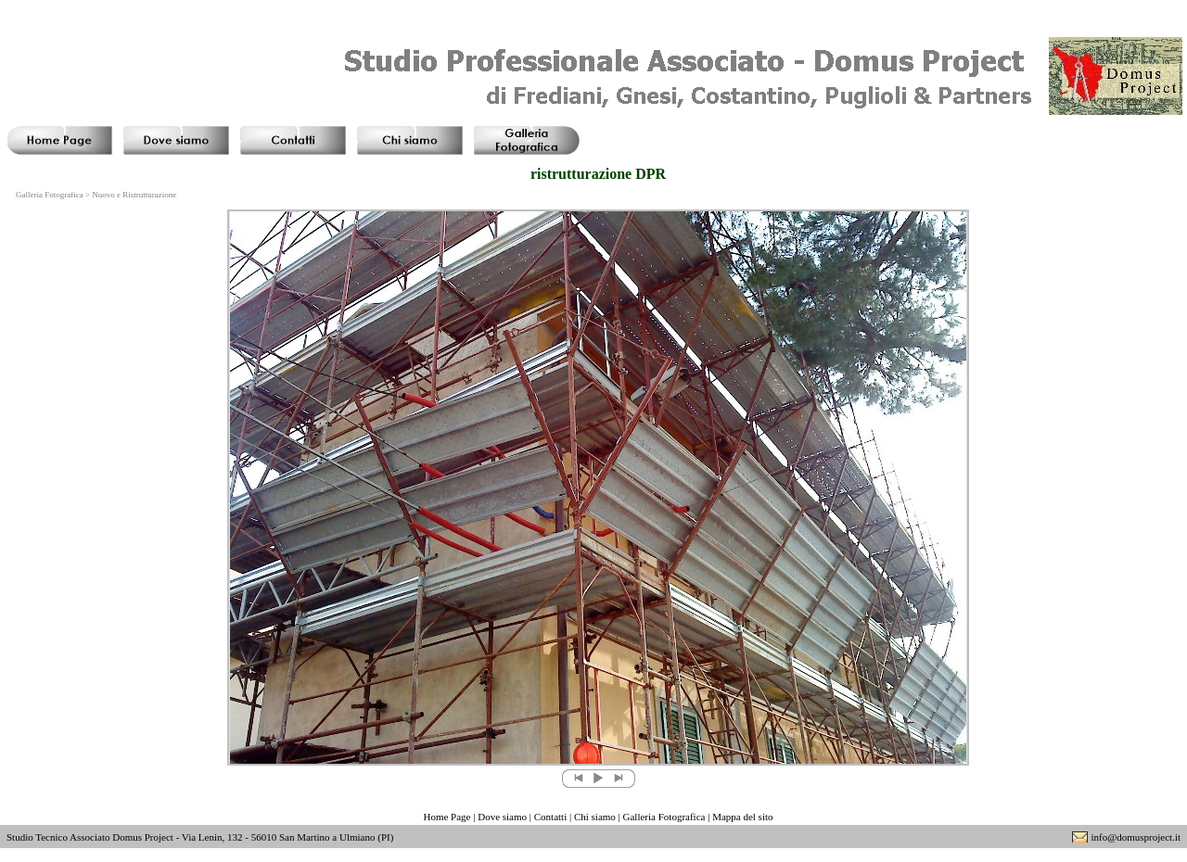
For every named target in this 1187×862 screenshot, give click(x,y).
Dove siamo (502, 816)
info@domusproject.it (1136, 837)
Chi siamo (595, 816)
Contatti (550, 816)
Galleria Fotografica (664, 816)
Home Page (446, 816)
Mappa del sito (742, 816)
